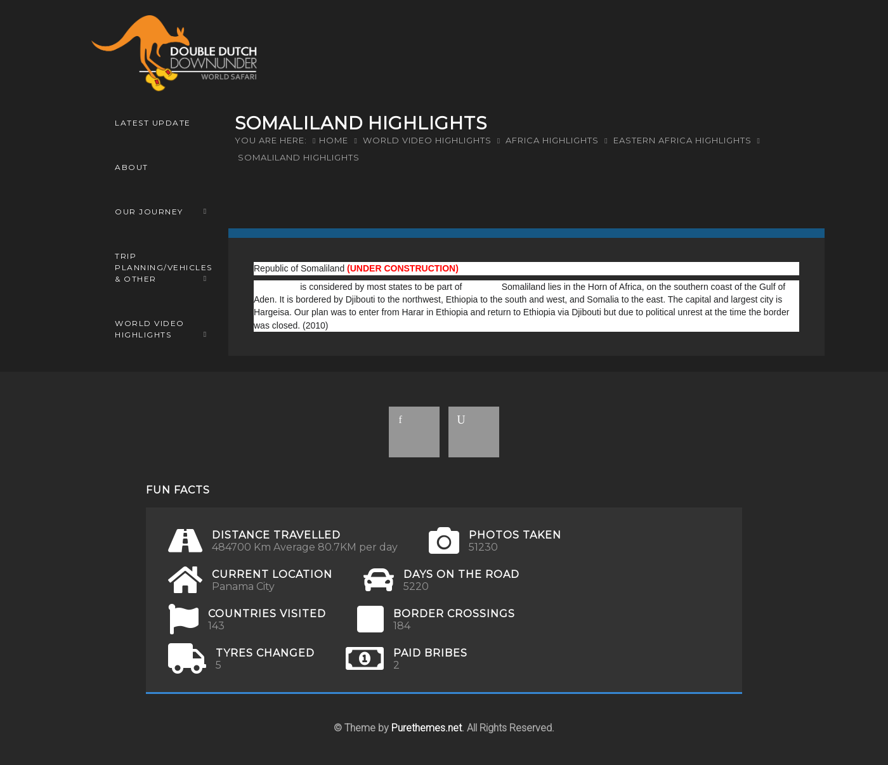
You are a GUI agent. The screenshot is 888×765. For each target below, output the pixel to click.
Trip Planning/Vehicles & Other (163, 267)
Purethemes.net (426, 728)
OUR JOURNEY (149, 211)
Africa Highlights (552, 140)
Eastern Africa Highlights (682, 140)
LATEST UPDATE (153, 123)
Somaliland (275, 287)
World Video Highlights (150, 328)
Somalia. (481, 287)
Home (333, 140)
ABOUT (131, 167)
